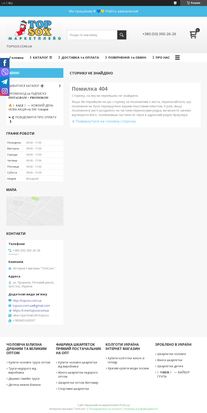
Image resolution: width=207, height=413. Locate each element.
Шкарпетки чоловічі (171, 354)
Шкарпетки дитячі (170, 366)
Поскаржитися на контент (105, 409)
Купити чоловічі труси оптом (29, 362)
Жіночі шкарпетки (169, 360)
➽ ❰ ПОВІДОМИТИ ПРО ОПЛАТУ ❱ (32, 119)
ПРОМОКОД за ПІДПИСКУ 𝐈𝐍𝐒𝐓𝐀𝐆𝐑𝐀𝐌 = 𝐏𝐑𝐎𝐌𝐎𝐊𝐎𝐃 (28, 95)
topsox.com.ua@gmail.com (31, 306)
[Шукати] (121, 34)
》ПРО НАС (161, 57)
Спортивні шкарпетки (73, 389)
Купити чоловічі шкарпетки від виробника (77, 364)
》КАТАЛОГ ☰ (41, 57)
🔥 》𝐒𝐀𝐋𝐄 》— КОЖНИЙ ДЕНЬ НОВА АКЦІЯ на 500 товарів (30, 107)
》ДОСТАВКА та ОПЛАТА (78, 57)
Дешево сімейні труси (23, 379)
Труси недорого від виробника (22, 370)
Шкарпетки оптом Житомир (78, 383)
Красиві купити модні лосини (128, 368)
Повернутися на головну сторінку (106, 121)
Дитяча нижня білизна (24, 385)
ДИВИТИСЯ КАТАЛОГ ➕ (26, 86)
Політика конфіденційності (141, 409)
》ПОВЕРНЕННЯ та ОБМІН (125, 57)
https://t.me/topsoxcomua (31, 310)
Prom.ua (125, 405)
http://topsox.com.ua (27, 301)
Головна (16, 57)
